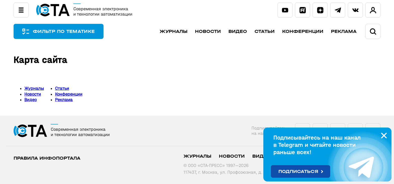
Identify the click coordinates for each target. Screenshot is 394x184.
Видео (237, 31)
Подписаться (298, 171)
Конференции (302, 31)
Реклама (344, 31)
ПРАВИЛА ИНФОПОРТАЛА (47, 158)
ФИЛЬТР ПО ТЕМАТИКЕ (64, 31)
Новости (208, 31)
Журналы (173, 31)
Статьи (265, 31)
